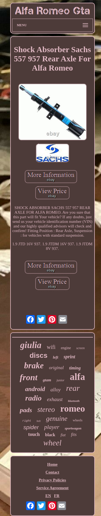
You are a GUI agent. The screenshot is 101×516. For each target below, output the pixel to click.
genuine (56, 418)
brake (34, 365)
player (51, 427)
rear (73, 387)
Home (52, 464)
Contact (52, 472)
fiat (63, 435)
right (26, 420)
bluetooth (73, 400)
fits (74, 434)
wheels (77, 420)
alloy (55, 389)
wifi (51, 347)
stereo (46, 409)
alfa (77, 377)
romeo (72, 408)
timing (75, 368)
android (35, 389)
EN (48, 496)
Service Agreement (52, 488)
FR (57, 496)
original (56, 367)
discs (39, 355)
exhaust (54, 399)
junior (60, 380)
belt (39, 420)
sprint (69, 356)
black (50, 434)
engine (66, 348)
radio (33, 398)
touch (34, 434)
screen (80, 348)
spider (31, 427)
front (28, 377)
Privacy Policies (52, 480)
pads (26, 410)
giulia (30, 345)
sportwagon (73, 428)
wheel (52, 442)
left (55, 357)
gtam (47, 380)
